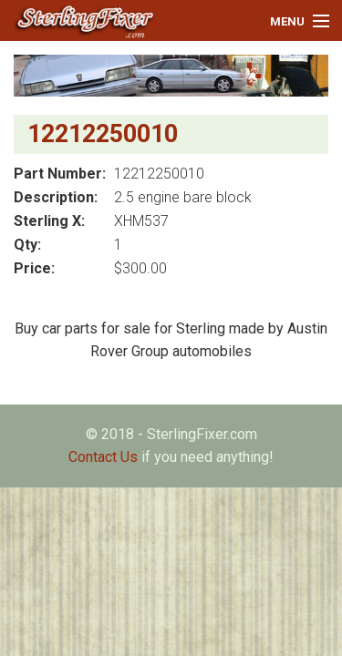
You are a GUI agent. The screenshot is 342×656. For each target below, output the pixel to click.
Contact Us (103, 457)
